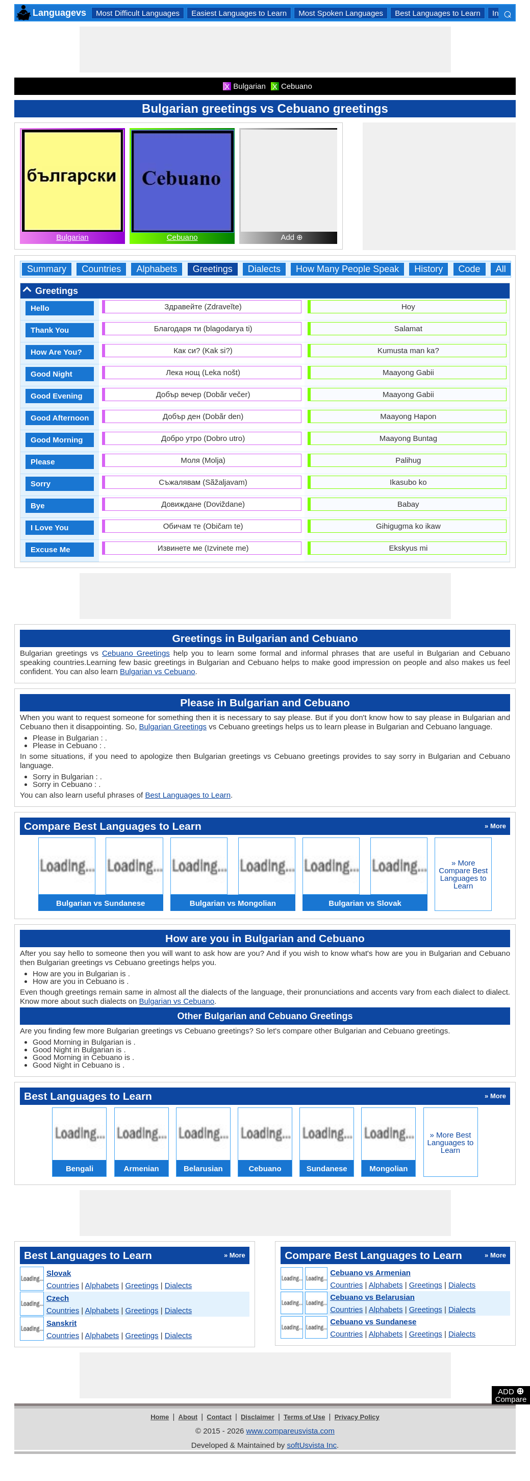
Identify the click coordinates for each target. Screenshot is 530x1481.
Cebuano (182, 237)
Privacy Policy (357, 1417)
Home (159, 1417)
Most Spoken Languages (340, 13)
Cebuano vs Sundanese (373, 1321)
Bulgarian (72, 237)
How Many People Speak (347, 269)
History (428, 269)
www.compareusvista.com (290, 1430)
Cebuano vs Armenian (370, 1272)
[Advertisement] (265, 49)
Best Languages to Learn (438, 13)
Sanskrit (61, 1323)
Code (470, 269)
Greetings (213, 269)
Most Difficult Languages (138, 13)
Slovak (58, 1273)
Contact (219, 1417)
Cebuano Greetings (136, 653)
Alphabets (156, 269)
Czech (57, 1298)
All (501, 269)
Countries (101, 269)
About (188, 1417)
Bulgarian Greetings (173, 726)
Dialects (264, 269)
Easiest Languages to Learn (239, 13)
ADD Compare (511, 1394)
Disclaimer (257, 1417)
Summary (46, 269)
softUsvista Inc (312, 1445)
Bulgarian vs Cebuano (157, 671)
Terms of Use (304, 1417)
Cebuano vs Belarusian (372, 1297)
